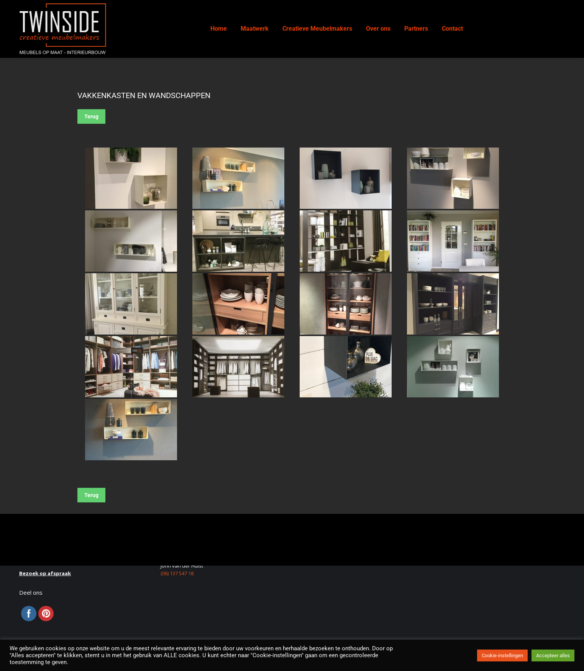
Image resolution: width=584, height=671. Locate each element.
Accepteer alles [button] (553, 655)
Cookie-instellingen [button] (502, 655)
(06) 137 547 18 (177, 573)
